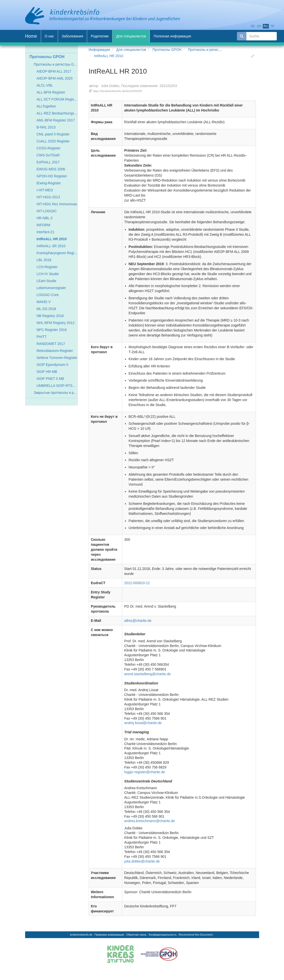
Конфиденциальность (163, 934)
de (253, 26)
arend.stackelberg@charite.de (147, 674)
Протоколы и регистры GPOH (211, 50)
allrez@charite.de (137, 621)
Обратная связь (136, 934)
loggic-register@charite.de (144, 772)
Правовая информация (109, 934)
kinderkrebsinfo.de (81, 934)
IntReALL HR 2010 (108, 56)
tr (272, 26)
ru (266, 26)
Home (31, 36)
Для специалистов (131, 50)
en (259, 26)
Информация (99, 50)
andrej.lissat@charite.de (143, 723)
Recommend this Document (196, 934)
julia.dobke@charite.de (142, 861)
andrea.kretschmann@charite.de (149, 821)
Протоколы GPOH (166, 50)
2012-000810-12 (137, 583)
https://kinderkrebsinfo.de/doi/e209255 (117, 91)
